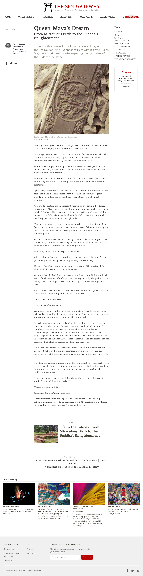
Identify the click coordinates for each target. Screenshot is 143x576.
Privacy (30, 549)
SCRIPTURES (120, 53)
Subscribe (87, 557)
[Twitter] (132, 570)
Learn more (126, 87)
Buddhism (66, 16)
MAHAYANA (119, 50)
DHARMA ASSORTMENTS (121, 39)
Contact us (8, 560)
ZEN (116, 62)
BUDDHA (118, 32)
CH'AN (117, 35)
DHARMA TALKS (121, 43)
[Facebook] (127, 570)
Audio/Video (107, 16)
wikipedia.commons (42, 139)
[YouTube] (138, 570)
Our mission (9, 549)
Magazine (86, 16)
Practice (47, 16)
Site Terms (31, 553)
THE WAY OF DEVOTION (125, 59)
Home (7, 16)
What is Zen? (26, 16)
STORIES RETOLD (122, 56)
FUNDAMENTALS (122, 46)
